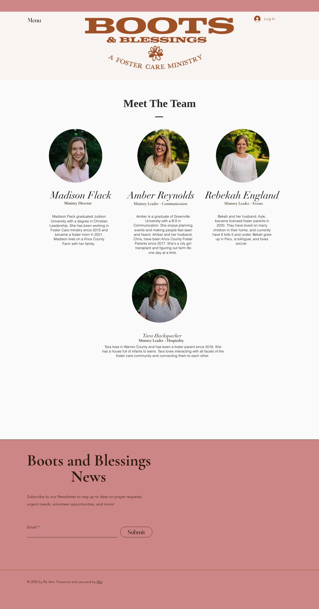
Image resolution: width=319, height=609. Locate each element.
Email (32, 527)
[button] (39, 20)
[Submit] (136, 532)
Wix (99, 582)
